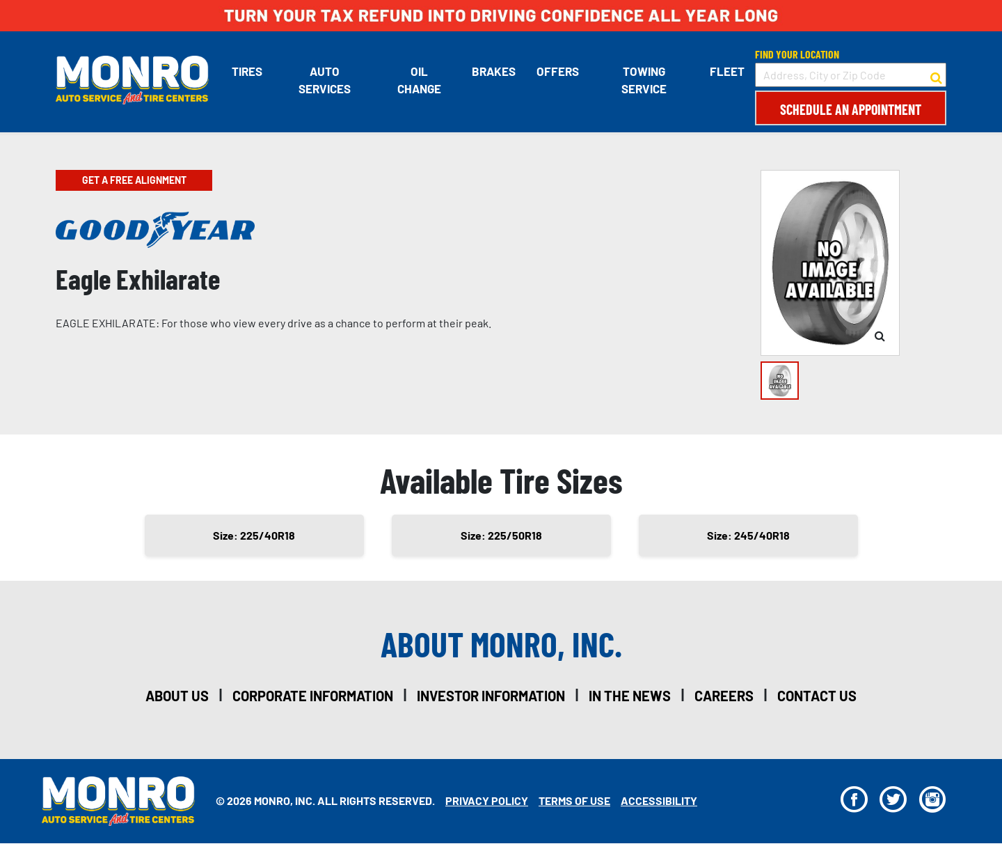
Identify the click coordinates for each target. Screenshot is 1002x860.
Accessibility (659, 800)
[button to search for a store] (936, 75)
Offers (557, 71)
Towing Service (644, 80)
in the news (630, 695)
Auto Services (325, 80)
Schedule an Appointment (850, 109)
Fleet (727, 71)
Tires (247, 71)
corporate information (312, 695)
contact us (817, 695)
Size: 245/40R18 (748, 535)
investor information (491, 695)
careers (724, 695)
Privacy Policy (486, 800)
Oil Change (419, 80)
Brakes (494, 71)
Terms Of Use (574, 800)
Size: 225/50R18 (501, 535)
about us (177, 695)
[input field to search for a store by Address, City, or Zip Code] (850, 75)
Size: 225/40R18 (254, 535)
